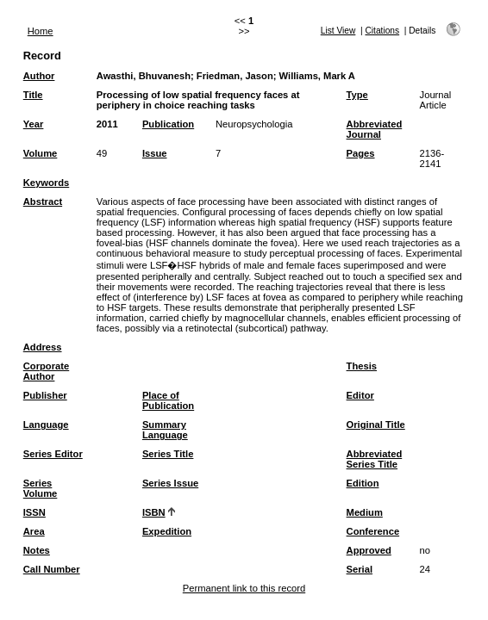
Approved (369, 550)
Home (40, 31)
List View (338, 30)
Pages (361, 153)
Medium (365, 512)
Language (46, 424)
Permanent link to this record (244, 588)
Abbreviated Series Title (375, 459)
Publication (168, 124)
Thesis (362, 366)
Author (39, 76)
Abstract (42, 201)
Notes (36, 550)
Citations (382, 30)
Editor (360, 395)
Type (357, 95)
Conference (373, 531)
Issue (154, 153)
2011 (107, 124)
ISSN (34, 512)
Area (34, 531)
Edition (363, 483)
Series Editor (53, 454)
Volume (40, 153)
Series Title (168, 454)
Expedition (166, 531)
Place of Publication (168, 400)
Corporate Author (46, 371)
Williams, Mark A (317, 76)
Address (42, 347)
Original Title (376, 424)
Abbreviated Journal (375, 129)
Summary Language (165, 429)
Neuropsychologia (254, 124)
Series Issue (170, 483)
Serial (359, 569)
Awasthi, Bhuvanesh (144, 76)
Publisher (45, 395)
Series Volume (40, 488)
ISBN (154, 512)
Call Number (51, 569)
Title (33, 95)
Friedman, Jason (235, 76)
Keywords (46, 182)
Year (33, 124)
